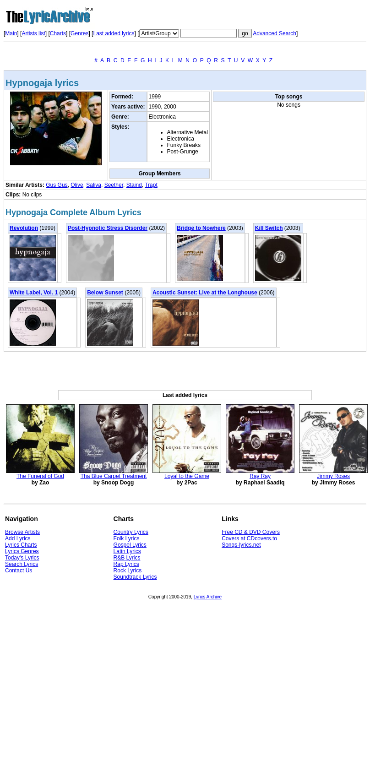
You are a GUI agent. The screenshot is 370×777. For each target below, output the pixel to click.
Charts (58, 33)
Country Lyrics (131, 532)
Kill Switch (269, 228)
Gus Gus (56, 185)
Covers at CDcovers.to (249, 538)
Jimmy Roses (333, 476)
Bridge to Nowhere (201, 228)
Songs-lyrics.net (241, 545)
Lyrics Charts (21, 545)
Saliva (93, 185)
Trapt (151, 185)
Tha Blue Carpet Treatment (114, 476)
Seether (113, 185)
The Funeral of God (40, 476)
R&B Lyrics (127, 557)
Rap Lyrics (126, 564)
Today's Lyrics (22, 557)
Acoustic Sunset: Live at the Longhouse (204, 292)
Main (11, 33)
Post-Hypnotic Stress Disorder (107, 228)
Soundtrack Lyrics (135, 577)
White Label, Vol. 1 (34, 292)
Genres (79, 33)
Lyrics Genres (22, 551)
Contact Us (18, 570)
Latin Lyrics (127, 551)
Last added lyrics (113, 33)
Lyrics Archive (208, 596)
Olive (77, 185)
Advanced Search (274, 33)
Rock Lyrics (128, 570)
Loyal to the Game (186, 476)
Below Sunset (105, 292)
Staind (134, 185)
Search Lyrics (21, 564)
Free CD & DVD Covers (251, 532)
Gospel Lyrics (130, 545)
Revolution (24, 228)
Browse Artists (22, 532)
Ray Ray (260, 476)
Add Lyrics (18, 538)
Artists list (33, 33)
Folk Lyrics (127, 538)
